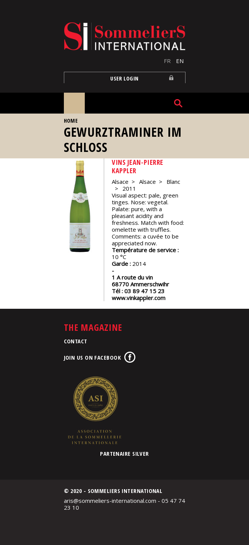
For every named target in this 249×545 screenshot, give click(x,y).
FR (167, 61)
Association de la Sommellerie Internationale (94, 410)
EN (180, 61)
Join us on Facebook (92, 357)
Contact (75, 341)
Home (71, 120)
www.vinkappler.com (138, 298)
